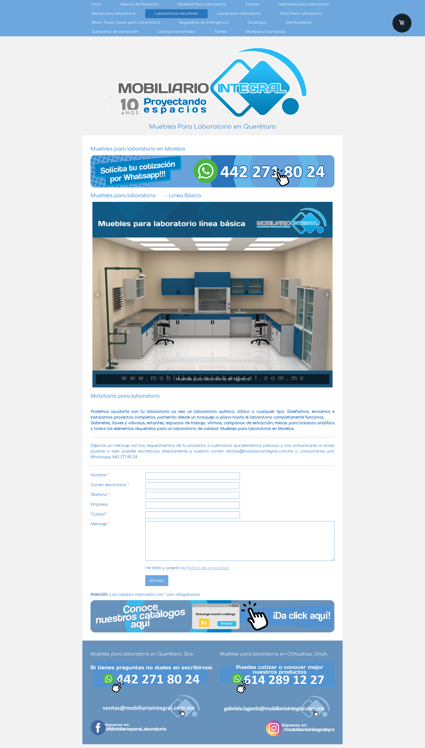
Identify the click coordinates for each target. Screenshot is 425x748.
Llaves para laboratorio (239, 13)
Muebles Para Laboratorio (202, 4)
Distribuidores (298, 22)
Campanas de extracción (115, 32)
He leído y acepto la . (187, 568)
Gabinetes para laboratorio (303, 4)
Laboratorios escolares (176, 13)
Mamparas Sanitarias (265, 32)
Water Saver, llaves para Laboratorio (126, 22)
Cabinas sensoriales (176, 32)
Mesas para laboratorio (114, 13)
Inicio (96, 4)
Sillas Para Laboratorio (301, 13)
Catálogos (257, 22)
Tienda (220, 32)
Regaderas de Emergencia (203, 22)
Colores (252, 4)
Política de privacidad (207, 568)
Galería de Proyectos (139, 4)
